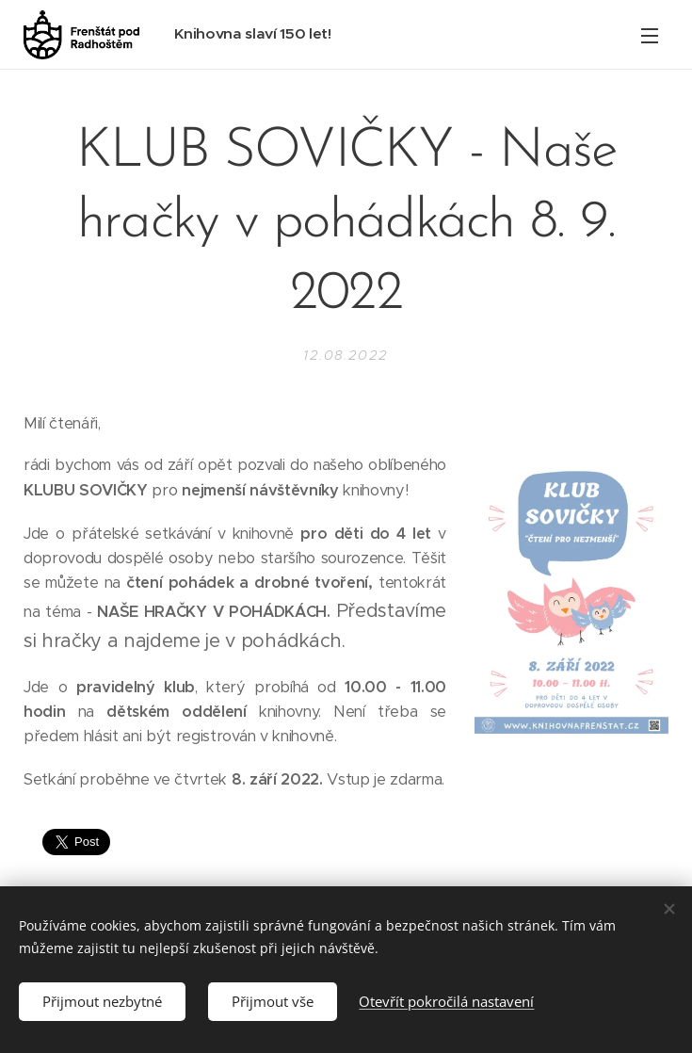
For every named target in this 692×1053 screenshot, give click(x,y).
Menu (649, 36)
